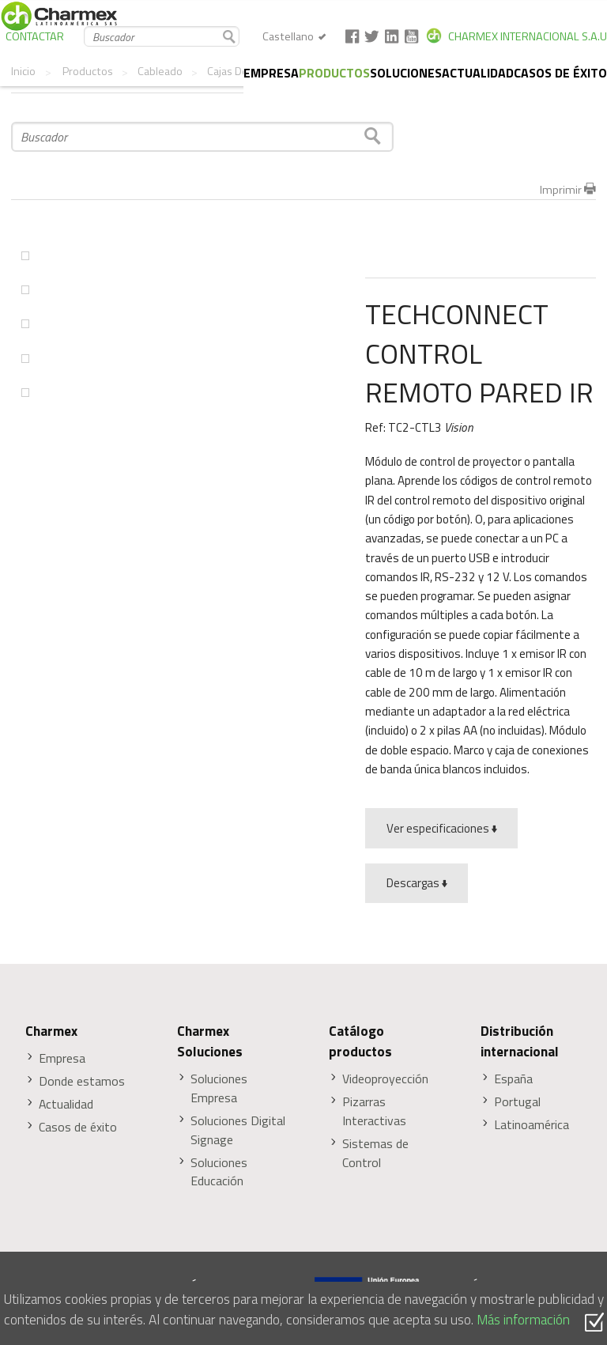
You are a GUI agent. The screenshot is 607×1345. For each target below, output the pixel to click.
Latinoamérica (531, 1125)
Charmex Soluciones (210, 1041)
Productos (334, 72)
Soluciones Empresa (218, 1088)
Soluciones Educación (218, 1172)
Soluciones (406, 72)
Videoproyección (385, 1079)
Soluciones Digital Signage (237, 1130)
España (513, 1079)
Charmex (51, 1031)
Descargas (416, 883)
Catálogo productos (360, 1041)
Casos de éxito (560, 72)
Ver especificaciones (441, 828)
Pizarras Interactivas (374, 1111)
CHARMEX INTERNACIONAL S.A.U (527, 36)
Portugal (517, 1102)
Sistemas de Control (375, 1153)
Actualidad (478, 72)
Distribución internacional (520, 1041)
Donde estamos (82, 1081)
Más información (523, 1319)
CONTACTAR (35, 36)
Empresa (271, 72)
